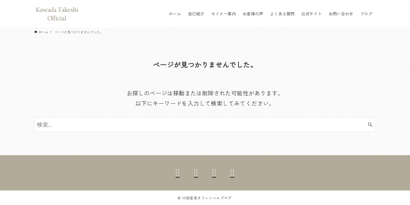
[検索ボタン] (370, 125)
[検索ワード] (205, 125)
